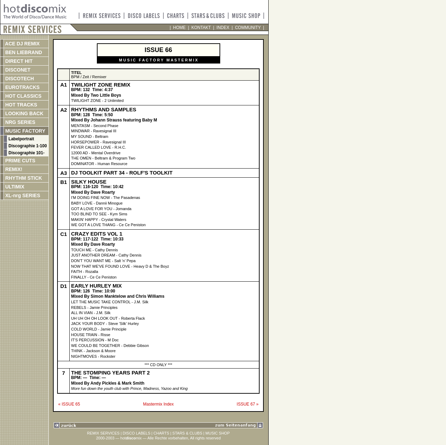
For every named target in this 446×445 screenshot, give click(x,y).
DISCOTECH (19, 78)
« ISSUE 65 (69, 404)
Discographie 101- (26, 152)
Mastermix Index (158, 404)
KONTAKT (201, 27)
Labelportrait (20, 138)
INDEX (223, 27)
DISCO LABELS (136, 433)
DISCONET (17, 70)
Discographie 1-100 (27, 145)
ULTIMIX (14, 187)
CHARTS (161, 433)
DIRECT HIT (18, 61)
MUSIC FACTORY (24, 131)
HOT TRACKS (20, 104)
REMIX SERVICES (103, 433)
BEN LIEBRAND (23, 52)
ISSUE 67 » (248, 404)
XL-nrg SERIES (22, 195)
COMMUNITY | (248, 27)
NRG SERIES (19, 122)
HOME (179, 27)
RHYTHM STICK (23, 178)
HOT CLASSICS (22, 96)
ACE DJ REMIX (22, 43)
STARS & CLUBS (187, 433)
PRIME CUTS (19, 160)
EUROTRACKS (22, 87)
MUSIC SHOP (218, 433)
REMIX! (20, 169)
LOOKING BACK (24, 113)
